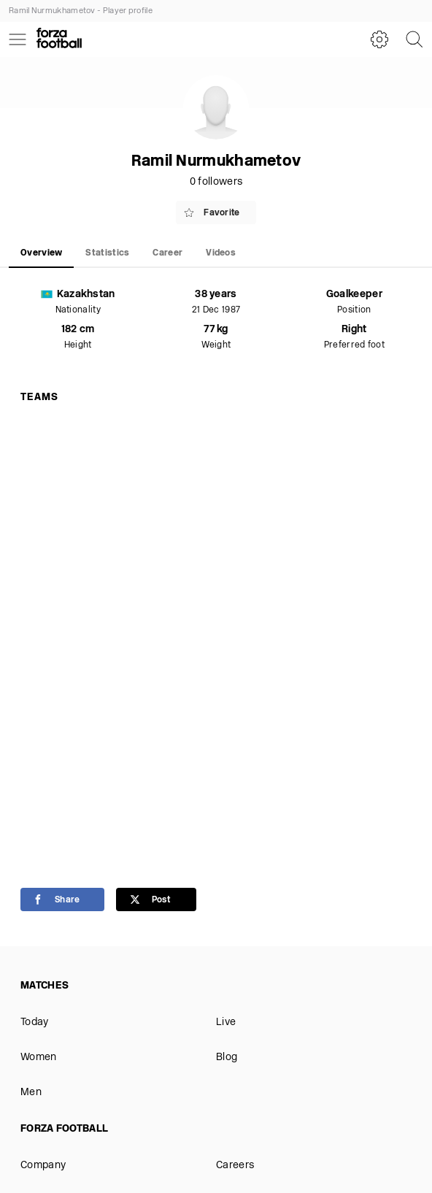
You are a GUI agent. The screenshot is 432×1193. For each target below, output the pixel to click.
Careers (235, 1165)
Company (43, 1165)
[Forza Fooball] (59, 39)
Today (34, 1022)
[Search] (414, 39)
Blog (226, 1057)
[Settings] (379, 39)
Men (31, 1092)
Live (226, 1022)
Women (38, 1057)
